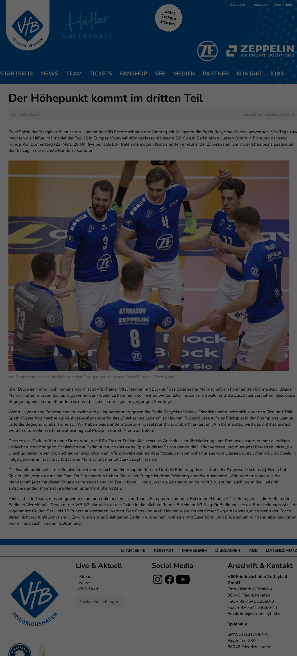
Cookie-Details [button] (123, 141)
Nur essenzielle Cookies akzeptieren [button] (149, 112)
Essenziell (88, 76)
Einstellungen (87, 63)
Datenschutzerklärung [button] (151, 141)
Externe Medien (200, 76)
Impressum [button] (177, 141)
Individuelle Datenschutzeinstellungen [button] (148, 129)
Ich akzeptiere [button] (148, 96)
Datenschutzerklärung (120, 58)
